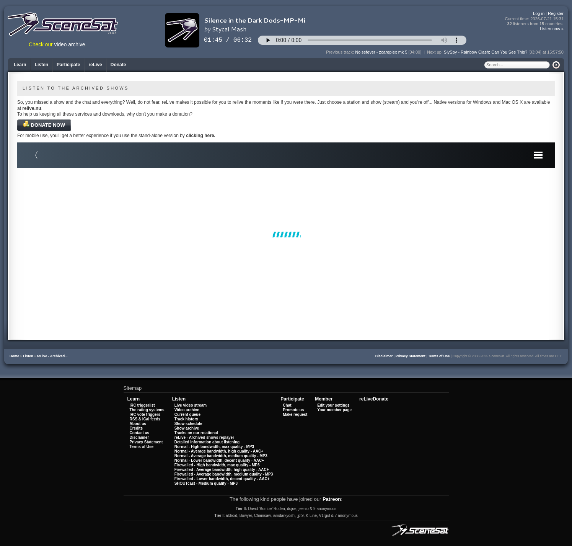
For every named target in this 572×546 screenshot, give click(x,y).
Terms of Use (439, 356)
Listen (28, 356)
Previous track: (340, 52)
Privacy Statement (410, 356)
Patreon (332, 499)
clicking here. (200, 135)
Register (556, 13)
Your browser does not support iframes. (286, 234)
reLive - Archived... (52, 356)
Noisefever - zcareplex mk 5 (381, 52)
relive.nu (31, 108)
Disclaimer (384, 356)
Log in (538, 13)
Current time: (534, 19)
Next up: (435, 52)
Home (14, 356)
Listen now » (552, 28)
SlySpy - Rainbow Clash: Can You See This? (485, 52)
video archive (69, 44)
